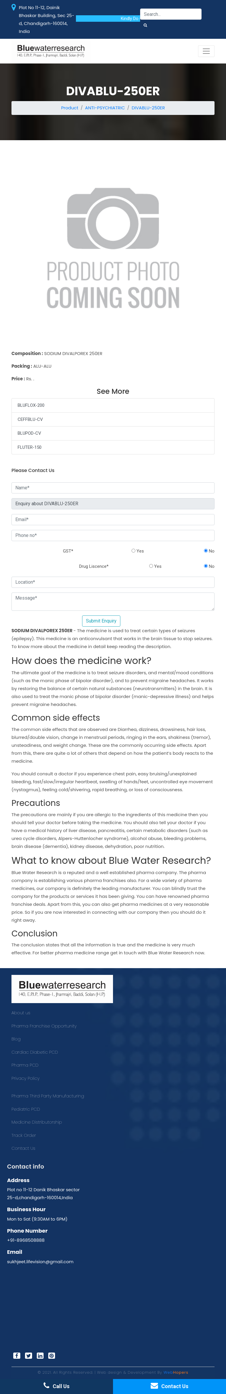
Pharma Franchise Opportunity (44, 1026)
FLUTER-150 (29, 447)
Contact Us (23, 1148)
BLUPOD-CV (29, 433)
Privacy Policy (25, 1078)
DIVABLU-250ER (148, 108)
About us (20, 1013)
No (209, 551)
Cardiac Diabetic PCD (34, 1052)
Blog (16, 1039)
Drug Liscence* (94, 566)
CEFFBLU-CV (30, 419)
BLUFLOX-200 (31, 405)
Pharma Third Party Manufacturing (47, 1096)
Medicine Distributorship (36, 1122)
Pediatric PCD (25, 1109)
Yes (138, 551)
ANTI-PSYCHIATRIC (105, 108)
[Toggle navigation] (206, 51)
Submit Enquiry (101, 621)
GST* (68, 551)
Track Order (23, 1135)
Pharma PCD (25, 1065)
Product (69, 108)
